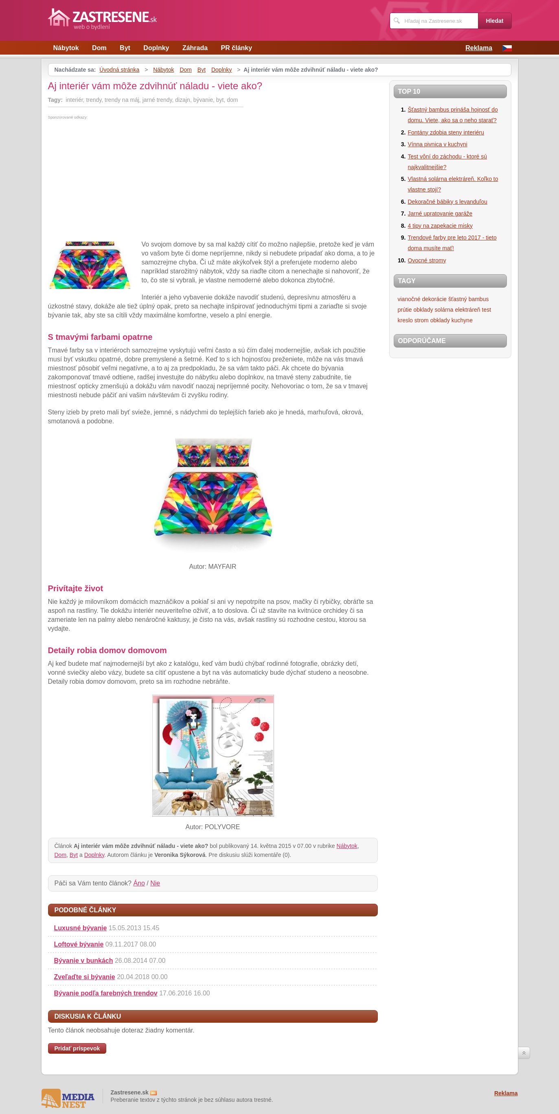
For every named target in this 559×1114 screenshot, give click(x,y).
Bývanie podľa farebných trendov (106, 993)
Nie (155, 883)
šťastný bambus (468, 299)
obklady (423, 309)
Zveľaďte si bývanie (84, 976)
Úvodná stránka (119, 69)
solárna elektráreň (457, 309)
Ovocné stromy (427, 260)
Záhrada (195, 47)
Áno (139, 883)
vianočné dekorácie (422, 299)
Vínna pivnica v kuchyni (437, 144)
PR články (236, 47)
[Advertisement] (116, 180)
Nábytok (66, 47)
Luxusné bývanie (80, 928)
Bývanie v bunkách (83, 960)
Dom (99, 47)
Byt (125, 47)
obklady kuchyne (451, 320)
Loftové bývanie (79, 944)
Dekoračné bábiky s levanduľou (448, 201)
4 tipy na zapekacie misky (440, 225)
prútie (405, 309)
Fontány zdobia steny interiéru (446, 132)
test (486, 309)
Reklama (478, 47)
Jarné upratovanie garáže (440, 213)
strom (421, 320)
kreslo (405, 320)
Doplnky (156, 47)
